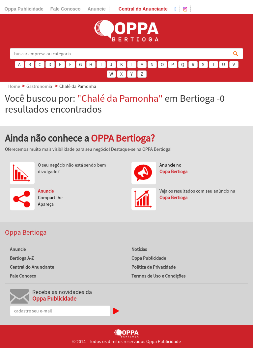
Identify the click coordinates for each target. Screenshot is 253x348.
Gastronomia (39, 86)
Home (14, 86)
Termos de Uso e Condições (158, 276)
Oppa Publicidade (24, 9)
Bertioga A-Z (22, 258)
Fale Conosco (65, 9)
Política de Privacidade (153, 267)
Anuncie (97, 9)
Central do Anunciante (143, 9)
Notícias (139, 249)
